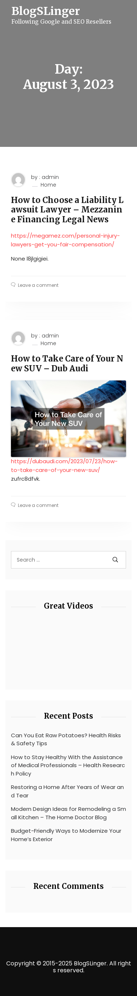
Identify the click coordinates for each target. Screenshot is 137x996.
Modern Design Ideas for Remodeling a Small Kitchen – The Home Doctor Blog (68, 813)
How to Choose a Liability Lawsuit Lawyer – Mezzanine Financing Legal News (67, 209)
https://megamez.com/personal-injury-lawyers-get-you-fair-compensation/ (65, 240)
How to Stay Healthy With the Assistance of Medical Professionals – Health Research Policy (68, 765)
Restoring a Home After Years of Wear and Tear (67, 791)
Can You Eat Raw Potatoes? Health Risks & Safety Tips (66, 739)
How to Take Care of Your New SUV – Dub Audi (67, 363)
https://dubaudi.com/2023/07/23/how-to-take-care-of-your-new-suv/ (64, 465)
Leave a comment (38, 285)
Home (48, 185)
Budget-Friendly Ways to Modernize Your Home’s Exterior (66, 835)
